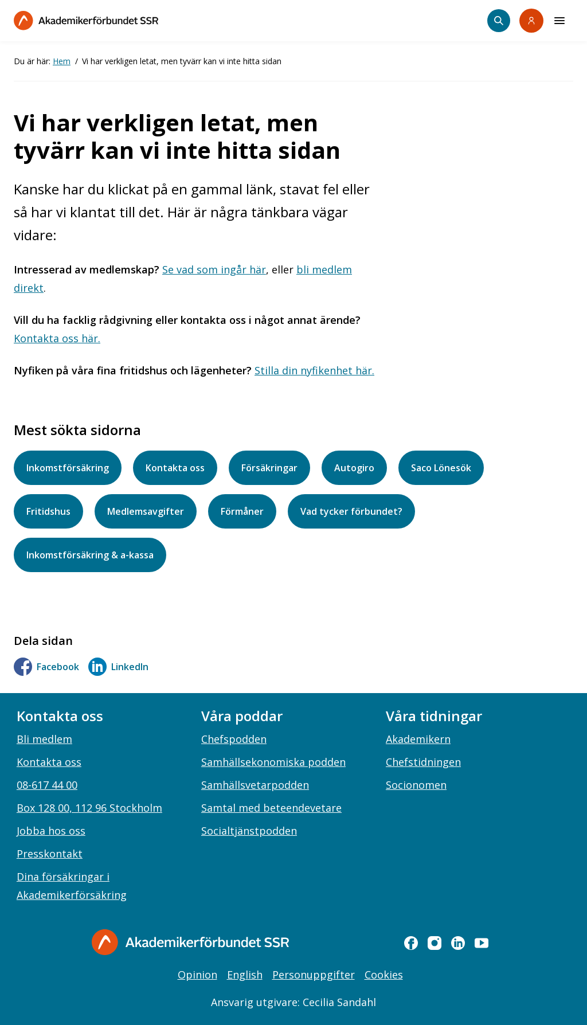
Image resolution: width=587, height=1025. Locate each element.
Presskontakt (50, 853)
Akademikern (418, 739)
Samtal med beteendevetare (271, 808)
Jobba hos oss (51, 831)
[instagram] (434, 943)
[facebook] (411, 943)
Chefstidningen (423, 762)
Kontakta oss (49, 762)
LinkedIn (118, 667)
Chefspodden (234, 739)
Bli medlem (44, 739)
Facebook (46, 667)
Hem (62, 61)
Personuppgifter (313, 974)
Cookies (384, 974)
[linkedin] (458, 943)
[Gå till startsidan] (190, 942)
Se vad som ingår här (214, 269)
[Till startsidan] (86, 20)
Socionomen (416, 785)
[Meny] (559, 20)
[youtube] (481, 943)
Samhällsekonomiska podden (273, 762)
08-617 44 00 (47, 785)
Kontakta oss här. (57, 338)
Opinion (197, 974)
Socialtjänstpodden (249, 831)
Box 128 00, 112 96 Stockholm (89, 808)
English (245, 974)
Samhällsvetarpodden (255, 785)
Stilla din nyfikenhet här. (314, 370)
